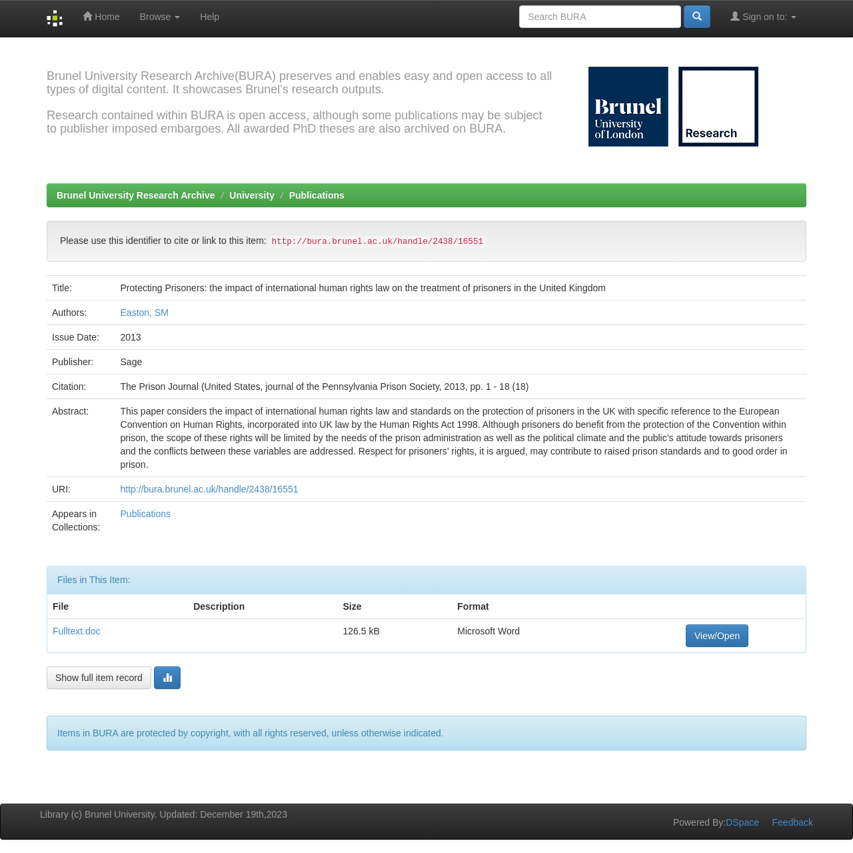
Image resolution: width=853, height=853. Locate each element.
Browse (160, 16)
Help (209, 16)
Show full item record (99, 677)
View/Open (717, 635)
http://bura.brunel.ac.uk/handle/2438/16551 (210, 489)
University (252, 195)
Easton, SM (145, 312)
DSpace (742, 822)
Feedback (792, 822)
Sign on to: (763, 16)
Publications (317, 195)
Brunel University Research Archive (136, 195)
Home (101, 16)
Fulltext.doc (77, 631)
